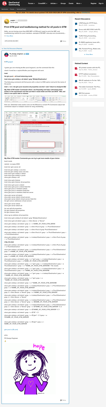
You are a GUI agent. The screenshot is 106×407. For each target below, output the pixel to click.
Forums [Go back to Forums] (12, 9)
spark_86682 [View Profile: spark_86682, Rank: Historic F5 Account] (92, 89)
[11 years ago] (82, 76)
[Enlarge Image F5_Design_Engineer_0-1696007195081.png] (35, 99)
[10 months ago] (83, 82)
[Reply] (63, 41)
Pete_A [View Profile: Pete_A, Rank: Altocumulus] (91, 82)
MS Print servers (84, 93)
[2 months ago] (83, 25)
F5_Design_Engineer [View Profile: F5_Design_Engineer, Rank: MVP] (16, 54)
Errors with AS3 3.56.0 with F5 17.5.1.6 (89, 29)
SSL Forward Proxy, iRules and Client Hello (89, 49)
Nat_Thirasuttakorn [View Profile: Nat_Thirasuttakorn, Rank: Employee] (93, 76)
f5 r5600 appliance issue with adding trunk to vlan (89, 42)
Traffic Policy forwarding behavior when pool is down (88, 36)
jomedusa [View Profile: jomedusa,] (92, 25)
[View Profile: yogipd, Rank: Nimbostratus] (6, 21)
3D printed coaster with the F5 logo (89, 67)
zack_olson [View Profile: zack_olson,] (92, 38)
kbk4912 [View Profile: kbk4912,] (91, 44)
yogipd (10, 62)
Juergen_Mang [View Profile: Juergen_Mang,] (93, 31)
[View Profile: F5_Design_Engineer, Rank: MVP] (6, 55)
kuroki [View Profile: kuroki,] (90, 51)
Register (93, 3)
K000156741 (85, 13)
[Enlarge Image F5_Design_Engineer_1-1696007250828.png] (35, 133)
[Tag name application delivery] (11, 41)
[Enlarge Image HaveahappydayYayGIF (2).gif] (30, 369)
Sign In (101, 3)
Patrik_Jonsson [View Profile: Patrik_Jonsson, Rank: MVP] (92, 70)
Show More (8, 36)
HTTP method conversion (87, 74)
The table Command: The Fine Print (89, 87)
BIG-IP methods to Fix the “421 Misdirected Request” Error (89, 80)
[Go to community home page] (11, 3)
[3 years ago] (83, 70)
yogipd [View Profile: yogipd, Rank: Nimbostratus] (12, 20)
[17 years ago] (83, 95)
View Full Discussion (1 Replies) (12, 48)
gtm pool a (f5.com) (11, 329)
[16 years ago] (82, 89)
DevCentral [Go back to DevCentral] (5, 9)
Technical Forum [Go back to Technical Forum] (21, 9)
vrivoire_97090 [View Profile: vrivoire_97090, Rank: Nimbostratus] (92, 95)
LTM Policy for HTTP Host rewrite (88, 23)
